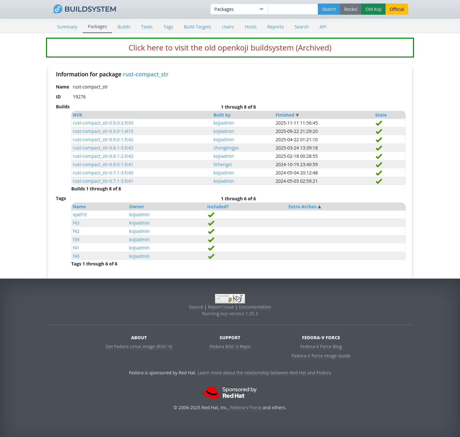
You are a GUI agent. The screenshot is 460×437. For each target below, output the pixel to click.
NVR (77, 115)
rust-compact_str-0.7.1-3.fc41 (103, 181)
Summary (67, 27)
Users (228, 27)
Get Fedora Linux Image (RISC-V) (139, 346)
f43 (76, 223)
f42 (76, 231)
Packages (97, 26)
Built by (222, 115)
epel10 (80, 214)
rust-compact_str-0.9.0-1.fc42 (103, 139)
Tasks (147, 27)
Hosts (251, 27)
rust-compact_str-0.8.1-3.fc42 (103, 148)
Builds (124, 27)
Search (302, 27)
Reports (275, 27)
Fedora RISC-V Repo (230, 346)
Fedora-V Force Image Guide (321, 356)
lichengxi (222, 164)
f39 (76, 239)
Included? (218, 206)
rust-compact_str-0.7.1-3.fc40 (103, 173)
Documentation (255, 307)
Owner (136, 206)
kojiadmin (223, 123)
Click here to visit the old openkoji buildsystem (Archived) (229, 47)
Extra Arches (302, 206)
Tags (168, 27)
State (381, 115)
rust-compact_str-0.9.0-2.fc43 (103, 123)
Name (79, 206)
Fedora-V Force (245, 407)
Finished (285, 115)
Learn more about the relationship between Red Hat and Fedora (264, 373)
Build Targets (197, 27)
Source (196, 307)
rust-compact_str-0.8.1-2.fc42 (103, 156)
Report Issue (221, 307)
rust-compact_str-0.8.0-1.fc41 (103, 164)
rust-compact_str (146, 74)
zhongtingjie (226, 148)
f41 (76, 248)
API (322, 27)
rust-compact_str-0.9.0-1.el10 (103, 131)
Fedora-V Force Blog (321, 346)
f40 (76, 256)
